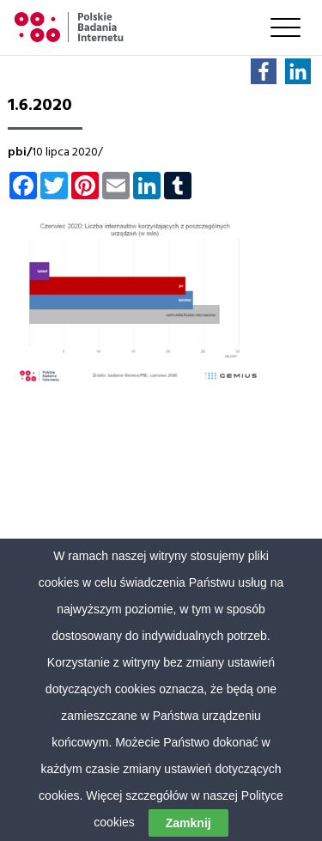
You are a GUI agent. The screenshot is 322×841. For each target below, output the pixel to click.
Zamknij (188, 823)
